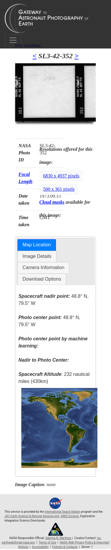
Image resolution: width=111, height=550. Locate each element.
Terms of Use (47, 542)
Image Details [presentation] (37, 256)
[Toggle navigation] (13, 40)
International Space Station (62, 511)
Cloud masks (52, 202)
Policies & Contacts (65, 547)
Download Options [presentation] (41, 279)
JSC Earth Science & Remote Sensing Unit (31, 516)
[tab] (36, 245)
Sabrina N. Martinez (58, 538)
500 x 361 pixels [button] (59, 189)
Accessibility (40, 547)
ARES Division (70, 516)
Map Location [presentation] (36, 244)
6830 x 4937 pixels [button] (61, 175)
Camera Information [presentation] (43, 267)
